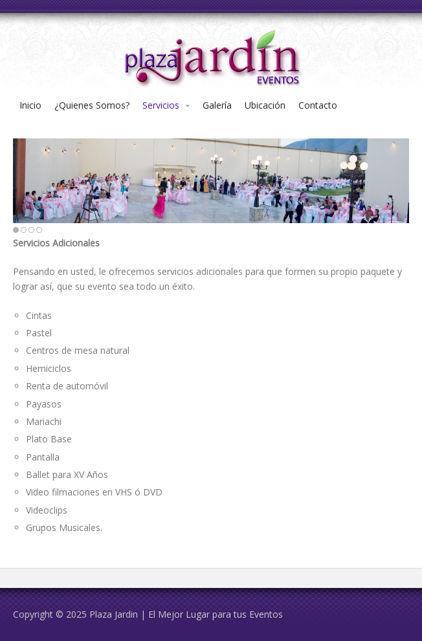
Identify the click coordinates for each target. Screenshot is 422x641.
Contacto (317, 105)
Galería (217, 105)
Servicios (160, 105)
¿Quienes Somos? (91, 105)
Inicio (30, 105)
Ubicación (265, 105)
